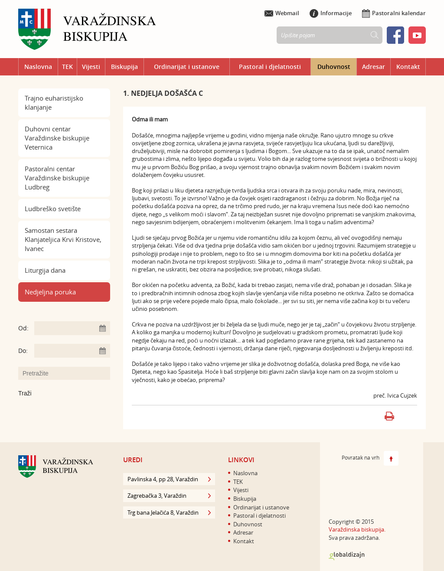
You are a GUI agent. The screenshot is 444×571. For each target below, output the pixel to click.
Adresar (373, 66)
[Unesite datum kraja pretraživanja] (72, 351)
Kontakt (408, 66)
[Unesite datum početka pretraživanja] (72, 328)
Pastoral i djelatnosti (270, 66)
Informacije (331, 13)
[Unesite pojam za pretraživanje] (68, 373)
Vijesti (91, 66)
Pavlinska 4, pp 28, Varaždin (169, 479)
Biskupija (124, 66)
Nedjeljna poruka (50, 291)
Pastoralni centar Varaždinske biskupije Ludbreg (57, 177)
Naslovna (38, 66)
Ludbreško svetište (53, 208)
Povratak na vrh (370, 458)
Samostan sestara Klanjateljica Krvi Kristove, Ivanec (63, 239)
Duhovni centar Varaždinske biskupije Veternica (57, 137)
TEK (67, 66)
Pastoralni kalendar (394, 13)
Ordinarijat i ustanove (186, 66)
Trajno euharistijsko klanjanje (54, 102)
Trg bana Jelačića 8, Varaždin (169, 512)
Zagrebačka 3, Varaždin (169, 495)
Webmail (281, 13)
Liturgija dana (45, 270)
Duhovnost (333, 66)
